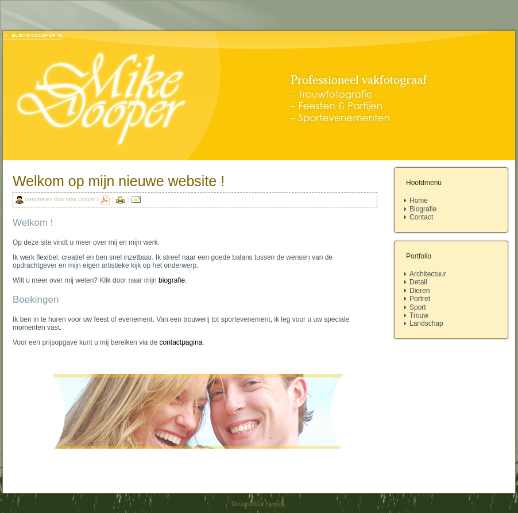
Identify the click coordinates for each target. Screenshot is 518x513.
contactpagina (181, 342)
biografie (172, 280)
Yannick (275, 504)
